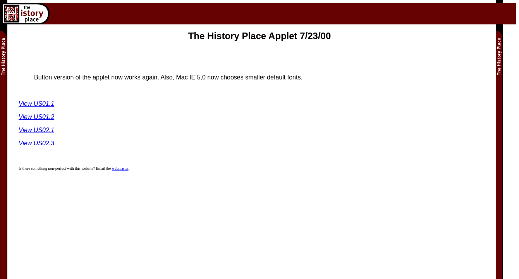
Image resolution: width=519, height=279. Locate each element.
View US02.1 (36, 130)
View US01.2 (36, 117)
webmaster (120, 168)
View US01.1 (36, 103)
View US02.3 (36, 143)
